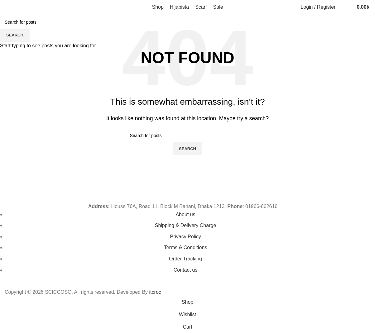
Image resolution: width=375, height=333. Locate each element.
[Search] (342, 7)
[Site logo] (34, 6)
